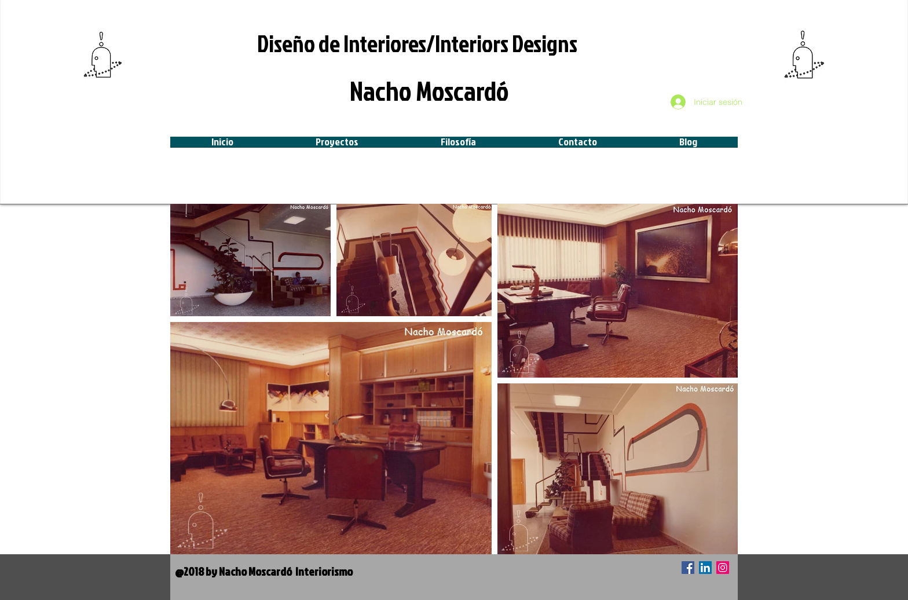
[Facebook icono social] (688, 567)
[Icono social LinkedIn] (705, 567)
